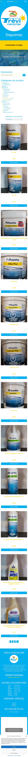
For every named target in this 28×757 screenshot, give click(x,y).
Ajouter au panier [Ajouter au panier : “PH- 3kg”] (14, 205)
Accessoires (5, 89)
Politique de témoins (10, 755)
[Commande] (14, 119)
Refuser (14, 750)
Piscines (4, 87)
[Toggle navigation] (25, 1)
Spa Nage (6, 109)
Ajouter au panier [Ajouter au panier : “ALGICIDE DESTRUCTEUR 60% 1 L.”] (14, 549)
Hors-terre (5, 95)
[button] (26, 736)
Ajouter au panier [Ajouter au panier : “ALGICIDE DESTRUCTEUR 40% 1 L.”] (14, 506)
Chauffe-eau (5, 83)
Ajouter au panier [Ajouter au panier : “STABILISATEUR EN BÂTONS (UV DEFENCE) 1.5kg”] (14, 248)
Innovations (6, 107)
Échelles (6, 90)
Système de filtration (8, 92)
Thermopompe (6, 84)
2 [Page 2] (12, 641)
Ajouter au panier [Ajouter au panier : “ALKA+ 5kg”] (14, 291)
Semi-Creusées (6, 100)
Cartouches (5, 104)
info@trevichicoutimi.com (14, 677)
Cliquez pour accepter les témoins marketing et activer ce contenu (14, 730)
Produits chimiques (7, 98)
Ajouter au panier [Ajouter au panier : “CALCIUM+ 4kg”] (14, 377)
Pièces (4, 96)
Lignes (4, 106)
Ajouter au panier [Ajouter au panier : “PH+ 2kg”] (14, 162)
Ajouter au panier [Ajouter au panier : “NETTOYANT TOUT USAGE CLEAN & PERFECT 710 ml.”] (14, 592)
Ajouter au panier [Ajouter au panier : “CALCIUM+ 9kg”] (14, 334)
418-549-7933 (10, 1)
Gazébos (4, 86)
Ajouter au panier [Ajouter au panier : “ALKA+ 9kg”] (14, 420)
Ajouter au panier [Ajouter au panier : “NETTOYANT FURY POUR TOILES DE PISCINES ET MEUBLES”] (14, 635)
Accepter (14, 746)
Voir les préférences (14, 753)
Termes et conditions (17, 755)
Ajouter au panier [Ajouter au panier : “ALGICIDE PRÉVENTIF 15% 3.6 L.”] (14, 463)
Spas (3, 101)
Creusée (5, 93)
